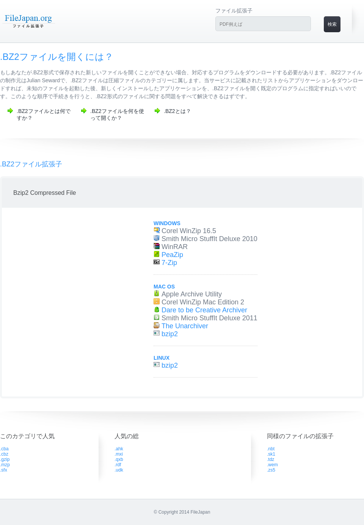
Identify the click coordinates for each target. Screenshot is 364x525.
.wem (272, 464)
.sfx (3, 470)
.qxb (119, 459)
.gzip (4, 459)
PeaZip (172, 255)
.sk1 (271, 454)
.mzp (5, 464)
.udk (119, 470)
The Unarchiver (185, 326)
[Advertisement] (71, 290)
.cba (4, 448)
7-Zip (169, 262)
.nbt (271, 448)
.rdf (118, 464)
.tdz (270, 459)
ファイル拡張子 (234, 11)
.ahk (119, 448)
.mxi (119, 454)
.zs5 (271, 470)
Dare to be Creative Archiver (204, 310)
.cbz (4, 454)
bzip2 (170, 334)
